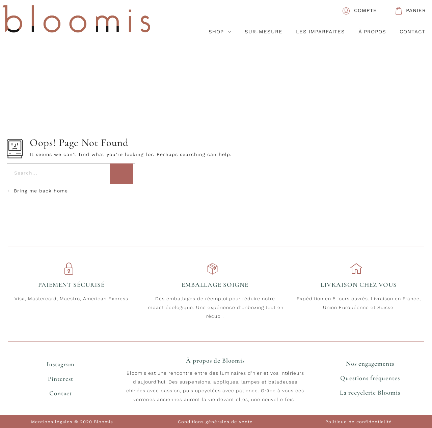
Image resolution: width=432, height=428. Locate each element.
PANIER (416, 10)
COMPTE (365, 10)
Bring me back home (37, 190)
